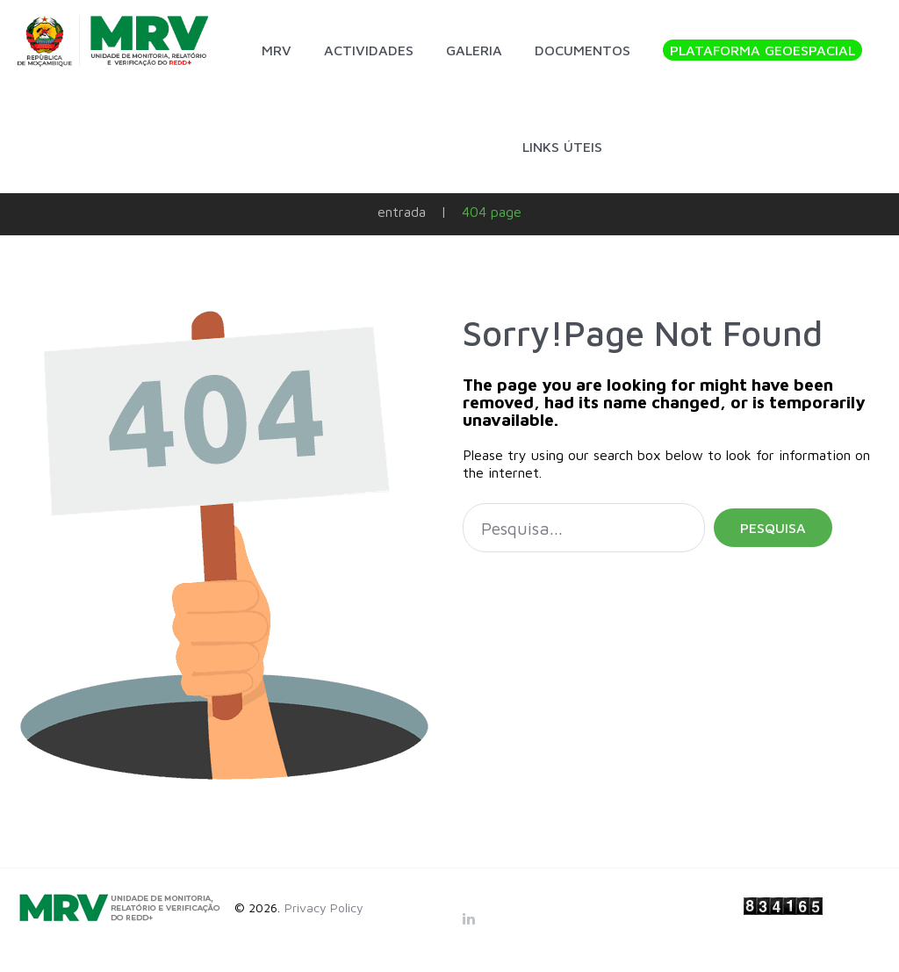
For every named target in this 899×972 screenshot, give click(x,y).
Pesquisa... (463, 503)
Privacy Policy (323, 907)
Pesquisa (773, 528)
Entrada (402, 212)
